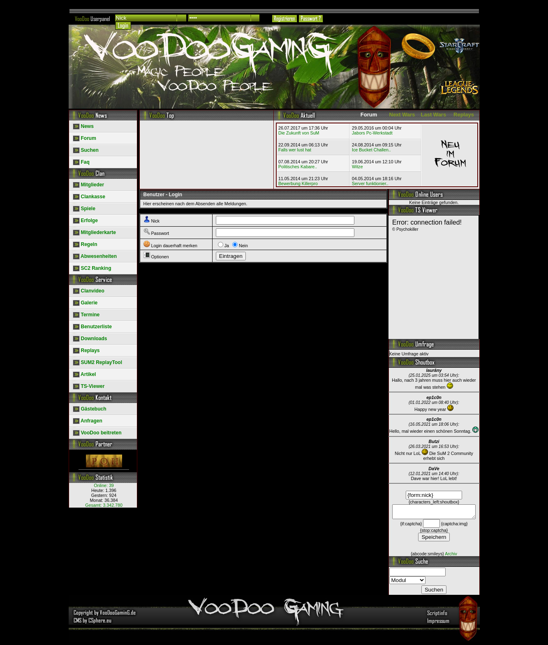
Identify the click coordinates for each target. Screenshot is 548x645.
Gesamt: (104, 505)
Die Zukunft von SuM (298, 132)
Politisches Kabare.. (297, 166)
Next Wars (402, 114)
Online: (104, 485)
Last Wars (433, 114)
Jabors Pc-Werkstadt (372, 132)
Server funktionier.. (370, 183)
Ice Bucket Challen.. (371, 149)
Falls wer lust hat (294, 149)
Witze (357, 166)
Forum (369, 114)
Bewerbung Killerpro (298, 183)
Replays (463, 114)
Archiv (451, 556)
